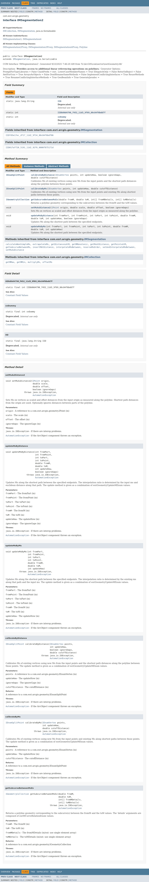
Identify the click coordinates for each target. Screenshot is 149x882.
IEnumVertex (62, 175)
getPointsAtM (118, 244)
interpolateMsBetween (68, 247)
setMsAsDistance (15, 250)
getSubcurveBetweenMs (18, 247)
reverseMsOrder (91, 247)
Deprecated (42, 3)
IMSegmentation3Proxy (40, 47)
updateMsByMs (38, 226)
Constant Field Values (17, 295)
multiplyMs (34, 262)
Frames (35, 8)
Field (21, 12)
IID (59, 101)
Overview (5, 3)
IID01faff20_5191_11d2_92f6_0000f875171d (30, 147)
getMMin (21, 262)
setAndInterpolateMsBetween (118, 247)
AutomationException (44, 395)
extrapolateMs (41, 244)
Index (53, 3)
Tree (33, 3)
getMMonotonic (80, 244)
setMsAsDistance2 (40, 207)
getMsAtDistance (99, 244)
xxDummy (62, 117)
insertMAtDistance (43, 247)
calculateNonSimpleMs (18, 244)
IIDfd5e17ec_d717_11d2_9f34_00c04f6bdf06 (30, 135)
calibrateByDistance (42, 175)
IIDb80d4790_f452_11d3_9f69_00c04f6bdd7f (81, 112)
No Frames (46, 8)
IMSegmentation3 (12, 39)
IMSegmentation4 (32, 39)
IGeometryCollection (17, 199)
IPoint (55, 207)
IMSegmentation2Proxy (15, 47)
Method (39, 12)
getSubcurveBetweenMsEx (44, 199)
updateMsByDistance (42, 215)
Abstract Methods (58, 166)
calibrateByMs (39, 188)
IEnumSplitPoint (15, 175)
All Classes (62, 8)
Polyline (83, 47)
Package (16, 3)
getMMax (10, 262)
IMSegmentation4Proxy (66, 47)
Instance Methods (34, 166)
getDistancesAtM (60, 244)
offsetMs (47, 262)
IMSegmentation (26, 31)
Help (59, 3)
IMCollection (9, 31)
